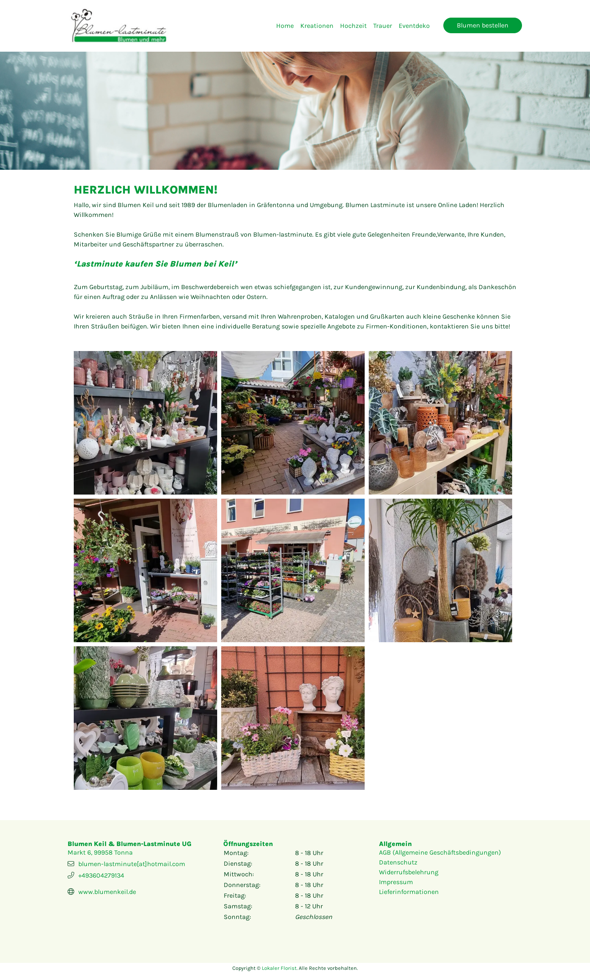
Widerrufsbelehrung (408, 872)
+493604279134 (101, 875)
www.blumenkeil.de (107, 892)
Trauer (382, 26)
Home (285, 26)
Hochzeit (353, 26)
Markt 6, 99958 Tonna (100, 852)
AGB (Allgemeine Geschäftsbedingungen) (440, 852)
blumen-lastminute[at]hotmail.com (131, 864)
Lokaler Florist (279, 968)
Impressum (396, 882)
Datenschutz (398, 862)
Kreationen (317, 26)
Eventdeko (414, 26)
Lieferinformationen (409, 892)
